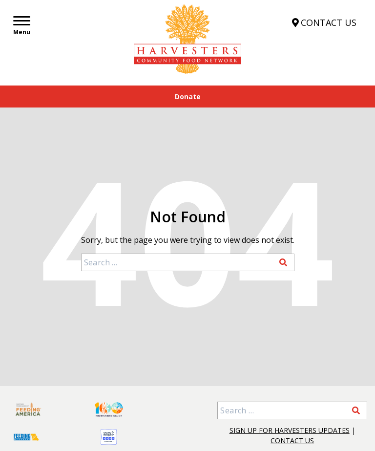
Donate (188, 96)
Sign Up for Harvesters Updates (289, 430)
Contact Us (292, 440)
